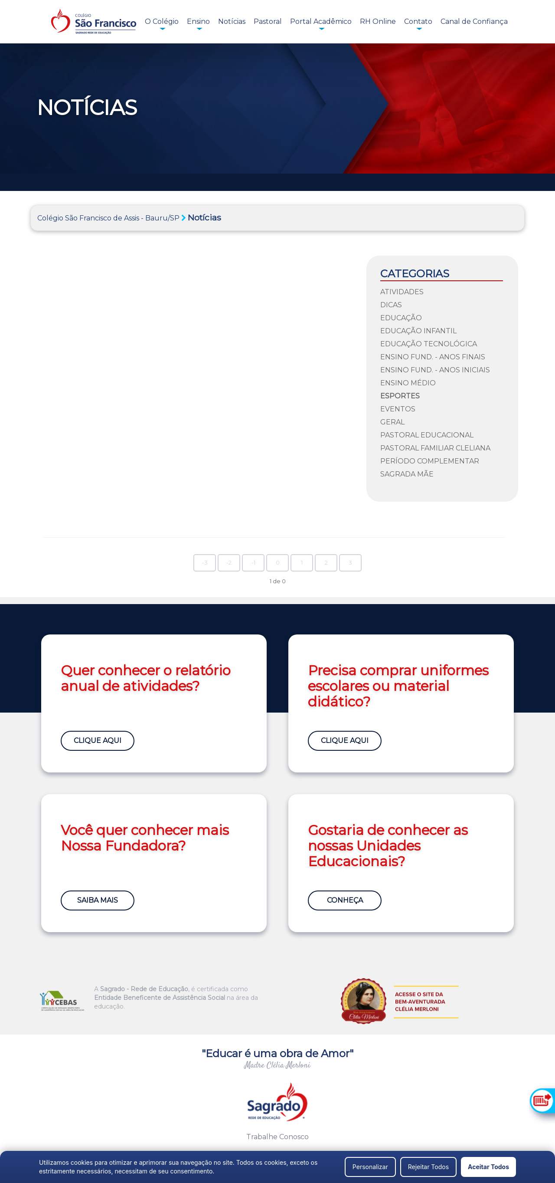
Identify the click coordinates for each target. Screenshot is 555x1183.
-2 (229, 562)
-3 (205, 562)
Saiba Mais (97, 900)
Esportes (400, 396)
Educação (401, 318)
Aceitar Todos (488, 1166)
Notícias (231, 21)
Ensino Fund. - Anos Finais (432, 357)
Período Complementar (429, 461)
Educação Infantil (418, 331)
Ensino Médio (408, 383)
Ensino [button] (198, 21)
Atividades (402, 292)
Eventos (397, 409)
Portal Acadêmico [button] (321, 21)
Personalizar (370, 1166)
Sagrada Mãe (407, 474)
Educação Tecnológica (428, 344)
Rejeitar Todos (428, 1166)
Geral (392, 422)
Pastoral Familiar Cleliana (435, 448)
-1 (253, 562)
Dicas (391, 305)
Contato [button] (418, 21)
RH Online (378, 21)
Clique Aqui (97, 740)
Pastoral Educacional (426, 435)
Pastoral (268, 21)
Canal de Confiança (474, 21)
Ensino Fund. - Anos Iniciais (435, 370)
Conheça (345, 900)
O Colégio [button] (162, 21)
